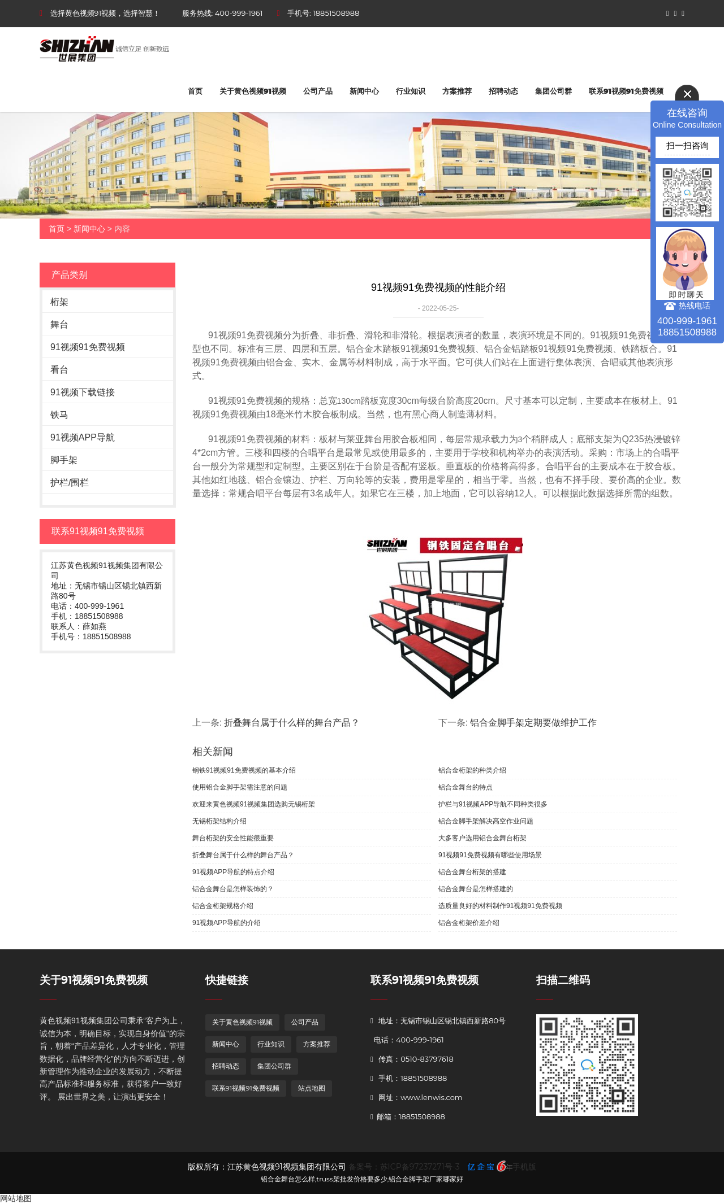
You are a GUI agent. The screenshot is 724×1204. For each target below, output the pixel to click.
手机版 (524, 1167)
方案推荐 (457, 90)
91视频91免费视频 (87, 347)
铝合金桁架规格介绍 (222, 906)
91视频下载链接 (82, 392)
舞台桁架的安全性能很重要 (233, 838)
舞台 (59, 324)
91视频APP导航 (82, 437)
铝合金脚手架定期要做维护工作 (533, 722)
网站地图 (16, 1198)
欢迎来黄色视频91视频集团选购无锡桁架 (253, 804)
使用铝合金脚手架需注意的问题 (239, 787)
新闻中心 (364, 90)
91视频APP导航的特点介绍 (233, 872)
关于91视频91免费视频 (94, 980)
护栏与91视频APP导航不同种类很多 (493, 804)
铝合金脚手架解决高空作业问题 (485, 821)
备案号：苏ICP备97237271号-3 (404, 1167)
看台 (59, 369)
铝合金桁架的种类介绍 (472, 770)
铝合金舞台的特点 (465, 787)
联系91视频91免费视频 (626, 90)
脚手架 (63, 460)
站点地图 (311, 1088)
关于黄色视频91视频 (252, 90)
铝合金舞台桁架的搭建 (472, 872)
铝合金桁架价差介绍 (468, 923)
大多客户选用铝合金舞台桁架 (482, 838)
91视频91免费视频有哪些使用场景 (490, 855)
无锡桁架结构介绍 (219, 821)
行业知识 (410, 90)
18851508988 (336, 13)
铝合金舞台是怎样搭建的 (475, 889)
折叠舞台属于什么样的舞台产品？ (243, 855)
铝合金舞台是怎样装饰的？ (233, 889)
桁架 (59, 302)
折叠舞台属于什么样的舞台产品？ (292, 722)
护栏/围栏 (69, 482)
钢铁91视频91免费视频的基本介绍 (244, 770)
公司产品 (318, 90)
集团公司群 (553, 90)
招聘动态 (503, 90)
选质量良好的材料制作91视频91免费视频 (500, 906)
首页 (195, 90)
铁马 (59, 415)
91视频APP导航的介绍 (226, 923)
